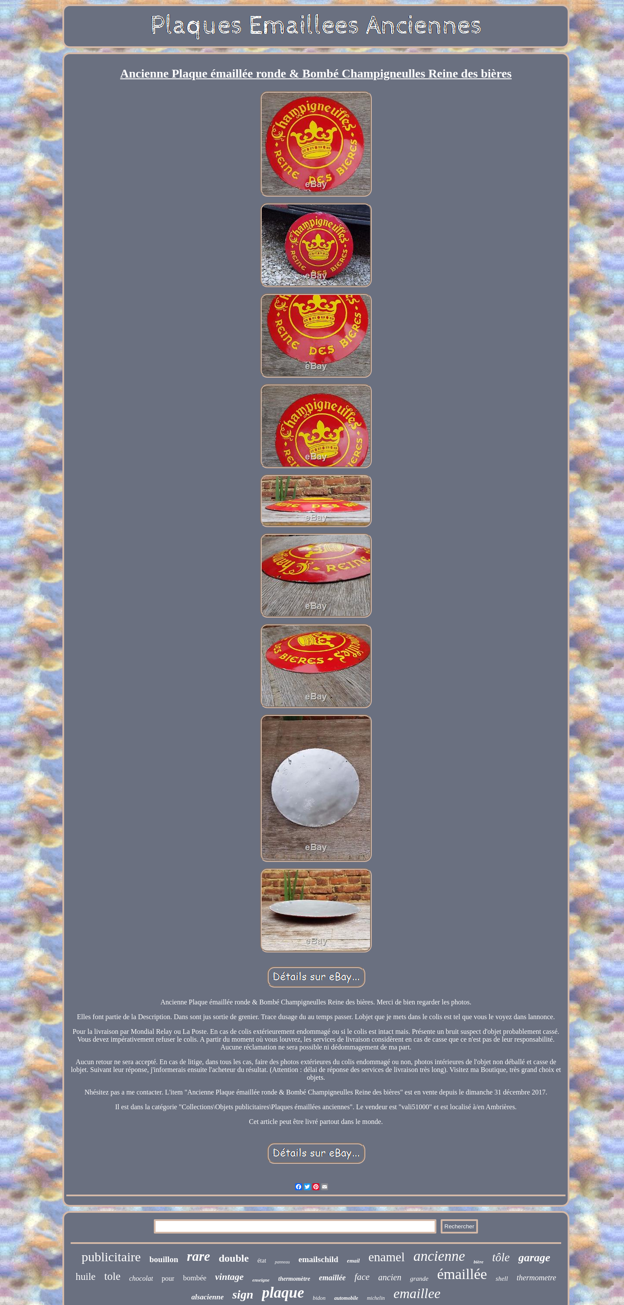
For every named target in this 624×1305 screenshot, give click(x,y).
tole (112, 1276)
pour (168, 1278)
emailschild (318, 1259)
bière (479, 1261)
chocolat (141, 1278)
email (353, 1260)
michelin (376, 1298)
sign (242, 1294)
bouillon (164, 1259)
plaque (283, 1292)
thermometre (536, 1277)
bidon (319, 1298)
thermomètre (294, 1279)
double (234, 1258)
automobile (346, 1298)
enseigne (261, 1279)
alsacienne (208, 1297)
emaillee (416, 1293)
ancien (389, 1277)
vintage (229, 1276)
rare (198, 1256)
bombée (194, 1278)
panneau (282, 1262)
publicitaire (111, 1257)
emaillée (332, 1277)
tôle (501, 1257)
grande (419, 1278)
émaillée (462, 1274)
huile (86, 1276)
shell (502, 1278)
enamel (386, 1257)
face (362, 1277)
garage (534, 1257)
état (261, 1260)
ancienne (439, 1256)
